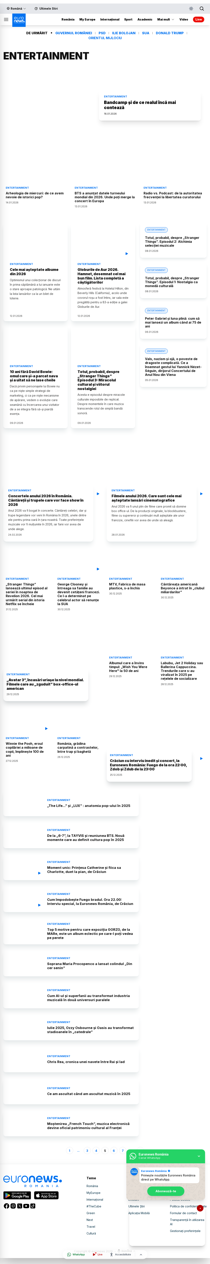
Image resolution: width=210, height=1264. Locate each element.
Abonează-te (165, 1189)
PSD (102, 29)
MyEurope (93, 1200)
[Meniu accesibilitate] (120, 1254)
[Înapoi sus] (141, 1254)
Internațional (109, 16)
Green (91, 1220)
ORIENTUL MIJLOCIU (105, 34)
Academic (144, 16)
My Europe (87, 16)
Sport (128, 16)
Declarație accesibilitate (186, 1200)
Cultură (91, 1240)
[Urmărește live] (97, 1254)
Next (90, 1227)
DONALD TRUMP (170, 29)
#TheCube (94, 1213)
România (68, 16)
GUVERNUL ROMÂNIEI (73, 29)
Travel (91, 1233)
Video (132, 1200)
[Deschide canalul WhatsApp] (76, 1254)
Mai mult (166, 16)
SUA (145, 29)
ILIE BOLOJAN (124, 29)
